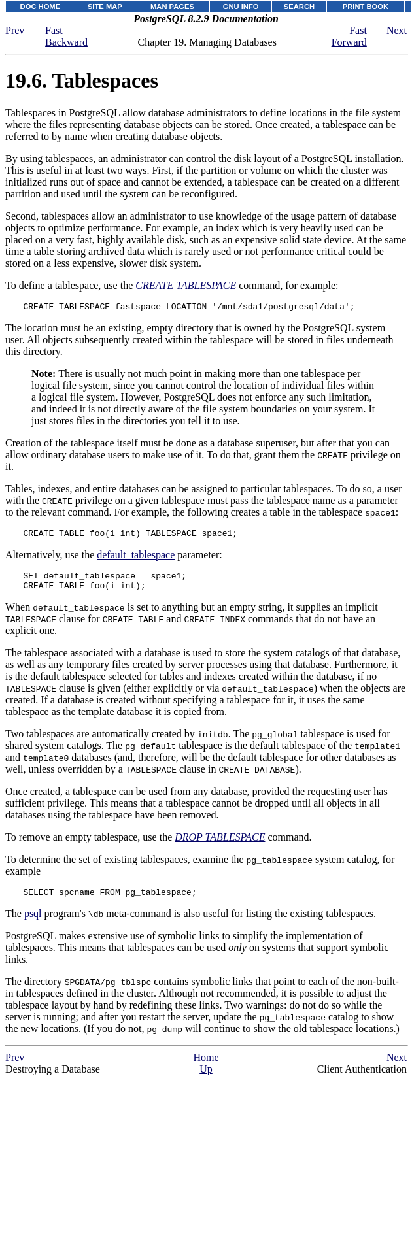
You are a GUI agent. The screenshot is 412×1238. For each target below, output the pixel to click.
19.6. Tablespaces (81, 80)
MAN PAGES (172, 6)
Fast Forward (349, 36)
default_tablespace (136, 558)
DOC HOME (40, 6)
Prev (14, 30)
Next (396, 30)
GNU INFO (241, 6)
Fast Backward (66, 36)
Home (205, 1067)
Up (206, 1078)
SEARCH (299, 6)
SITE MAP (105, 6)
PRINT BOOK (365, 6)
